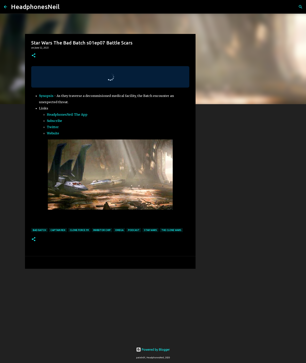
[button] (33, 55)
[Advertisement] (110, 302)
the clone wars (171, 230)
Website (53, 133)
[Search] (65, 7)
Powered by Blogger (153, 349)
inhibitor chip (102, 230)
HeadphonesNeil (35, 6)
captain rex (58, 230)
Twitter (53, 127)
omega (119, 230)
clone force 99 (79, 230)
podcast (134, 230)
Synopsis (46, 96)
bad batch (39, 230)
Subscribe (54, 121)
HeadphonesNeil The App (67, 114)
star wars (150, 230)
